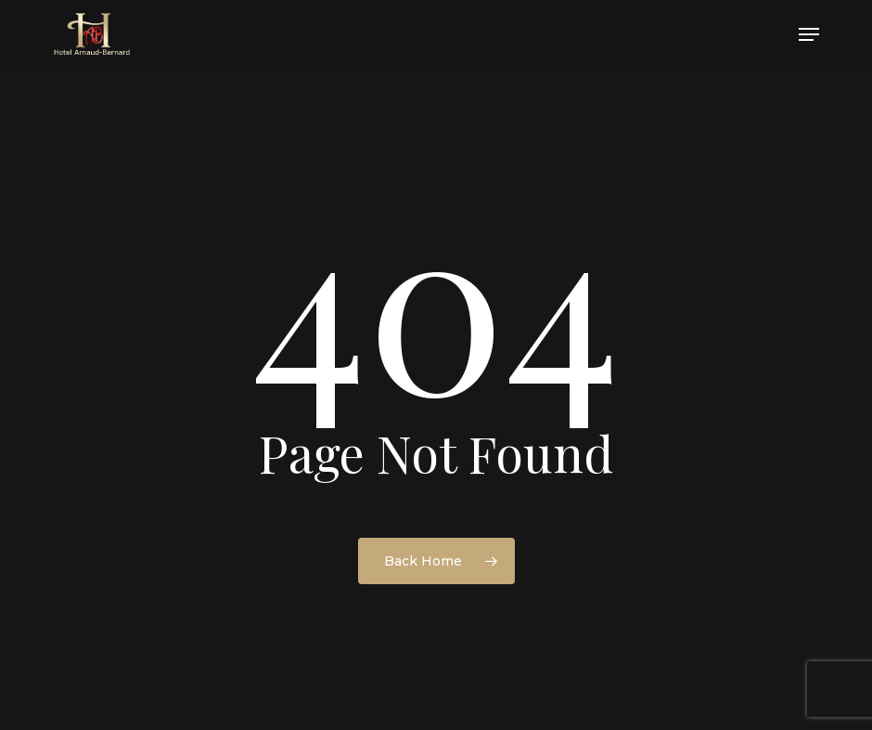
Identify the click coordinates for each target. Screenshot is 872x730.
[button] (809, 34)
